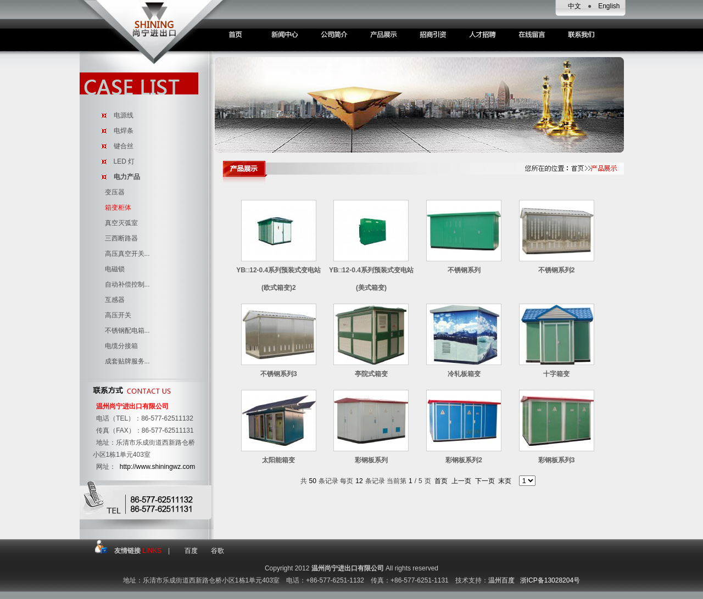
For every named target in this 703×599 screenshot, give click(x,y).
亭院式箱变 (371, 374)
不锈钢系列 (464, 270)
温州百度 (501, 580)
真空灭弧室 (121, 223)
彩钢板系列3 (556, 460)
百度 (191, 551)
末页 (504, 481)
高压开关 (118, 315)
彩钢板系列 (371, 460)
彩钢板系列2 (463, 460)
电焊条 (123, 131)
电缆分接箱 (121, 346)
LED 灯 (124, 161)
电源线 (123, 115)
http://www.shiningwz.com (157, 467)
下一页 (485, 481)
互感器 (115, 300)
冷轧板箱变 (464, 374)
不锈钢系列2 (556, 270)
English (609, 6)
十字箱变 (556, 374)
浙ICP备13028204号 (550, 580)
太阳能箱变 (278, 460)
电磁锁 (115, 269)
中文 (574, 6)
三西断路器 (121, 238)
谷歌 (217, 551)
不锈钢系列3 (278, 374)
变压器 (115, 192)
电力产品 (127, 177)
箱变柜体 (118, 207)
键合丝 (123, 146)
